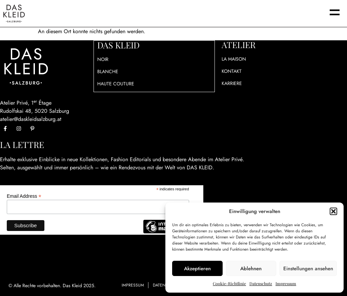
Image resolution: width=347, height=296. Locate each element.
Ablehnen (251, 268)
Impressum (285, 283)
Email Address (24, 196)
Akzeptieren (197, 268)
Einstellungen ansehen (308, 268)
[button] (333, 211)
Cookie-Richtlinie (229, 283)
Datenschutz (260, 283)
